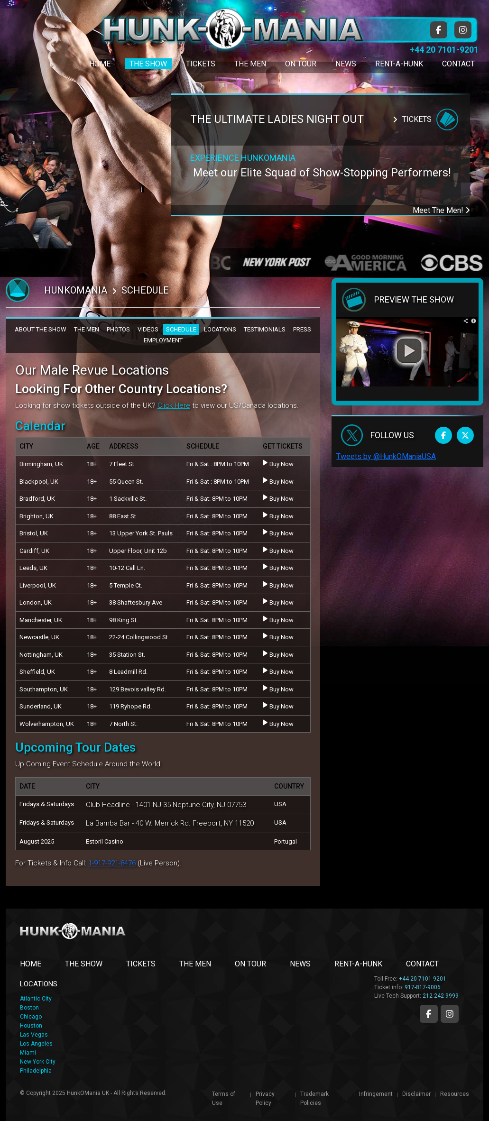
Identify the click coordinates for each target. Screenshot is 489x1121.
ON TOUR (250, 963)
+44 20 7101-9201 (444, 50)
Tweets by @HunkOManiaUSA (386, 456)
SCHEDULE (181, 329)
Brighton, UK (36, 516)
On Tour (300, 63)
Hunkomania (75, 290)
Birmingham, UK (41, 464)
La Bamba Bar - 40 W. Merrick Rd (137, 823)
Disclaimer (416, 1094)
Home (100, 63)
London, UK (35, 602)
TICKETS (141, 963)
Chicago (31, 1016)
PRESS (302, 329)
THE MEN (86, 329)
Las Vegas (34, 1034)
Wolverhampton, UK (46, 723)
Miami (28, 1052)
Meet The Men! (441, 210)
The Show (148, 63)
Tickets (200, 63)
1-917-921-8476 (112, 863)
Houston (31, 1025)
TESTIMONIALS (265, 329)
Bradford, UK (37, 498)
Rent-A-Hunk (399, 63)
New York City (37, 1061)
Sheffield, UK (37, 671)
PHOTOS (118, 329)
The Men (250, 63)
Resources (454, 1094)
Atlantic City (36, 998)
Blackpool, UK (38, 481)
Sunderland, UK (40, 706)
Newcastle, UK (39, 637)
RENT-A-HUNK (358, 963)
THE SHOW (83, 963)
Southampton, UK (43, 689)
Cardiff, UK (34, 550)
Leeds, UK (33, 567)
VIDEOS (148, 329)
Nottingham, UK (41, 654)
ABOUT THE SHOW (40, 329)
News (345, 63)
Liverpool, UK (37, 585)
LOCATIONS (220, 329)
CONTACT (422, 963)
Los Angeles (36, 1043)
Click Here (173, 405)
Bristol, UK (33, 533)
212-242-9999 (441, 995)
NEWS (300, 963)
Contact (458, 63)
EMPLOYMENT (163, 340)
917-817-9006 (423, 987)
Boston (29, 1007)
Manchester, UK (40, 620)
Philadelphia (36, 1070)
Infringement (376, 1094)
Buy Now (278, 463)
